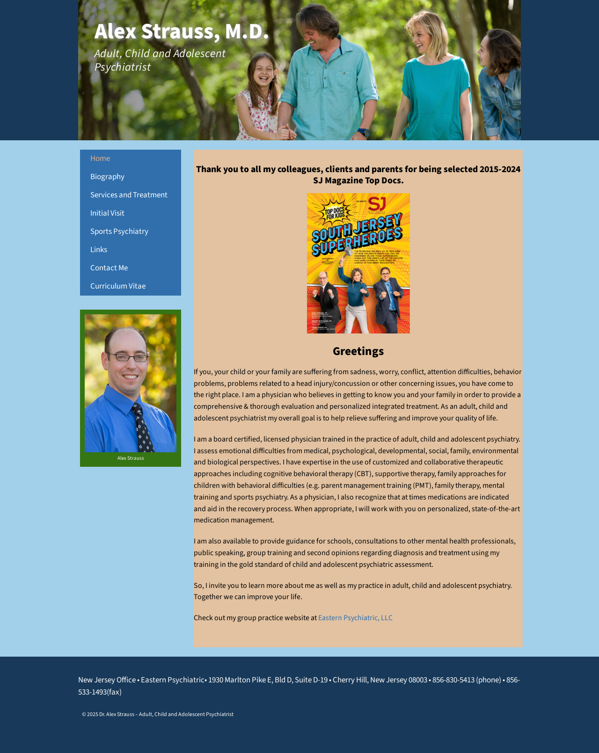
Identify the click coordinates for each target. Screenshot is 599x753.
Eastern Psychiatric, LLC (355, 618)
